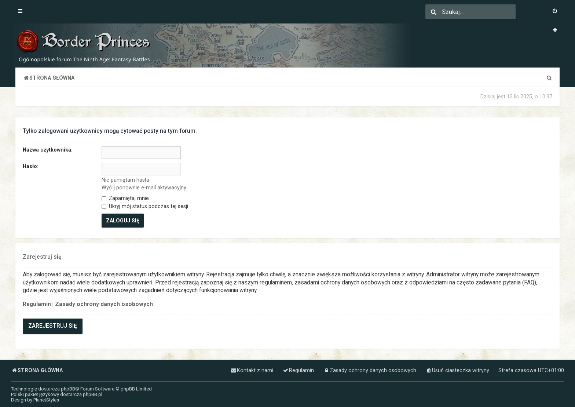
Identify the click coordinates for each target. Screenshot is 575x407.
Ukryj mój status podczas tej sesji (145, 206)
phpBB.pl (92, 394)
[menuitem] (554, 11)
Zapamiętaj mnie (125, 198)
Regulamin (37, 304)
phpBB (68, 389)
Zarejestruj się (52, 326)
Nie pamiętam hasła (125, 180)
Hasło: (31, 166)
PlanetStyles (46, 400)
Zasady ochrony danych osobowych (104, 304)
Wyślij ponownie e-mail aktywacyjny (144, 187)
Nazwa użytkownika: (48, 150)
